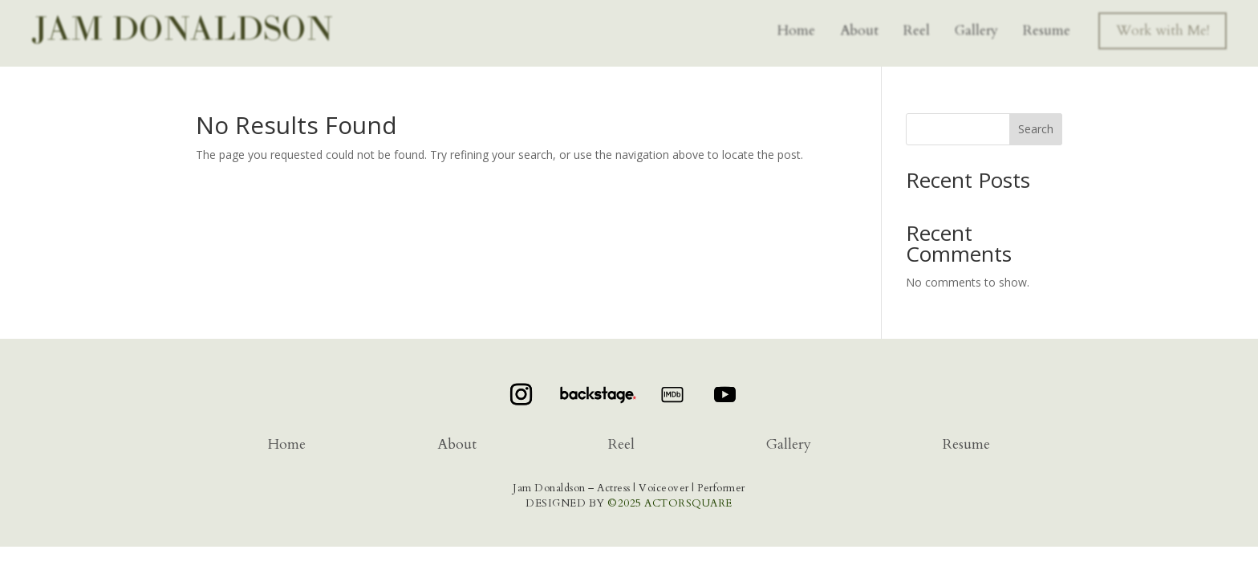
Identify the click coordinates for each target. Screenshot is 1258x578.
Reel (916, 26)
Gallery (976, 26)
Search (1035, 128)
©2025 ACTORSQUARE (669, 503)
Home (796, 26)
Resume (1046, 26)
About (859, 26)
